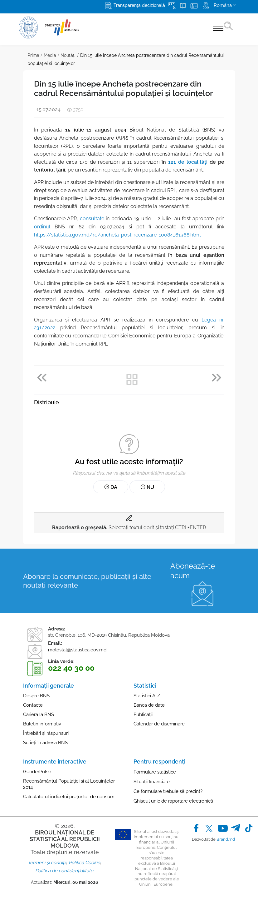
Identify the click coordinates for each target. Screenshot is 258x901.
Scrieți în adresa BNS (45, 742)
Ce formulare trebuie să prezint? (168, 791)
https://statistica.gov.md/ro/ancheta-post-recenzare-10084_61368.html (117, 235)
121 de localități (187, 162)
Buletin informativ (42, 724)
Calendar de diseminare (159, 724)
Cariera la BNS (38, 714)
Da (110, 487)
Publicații (143, 714)
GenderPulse (37, 771)
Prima (33, 55)
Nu (147, 487)
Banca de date (149, 705)
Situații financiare (152, 781)
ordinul (42, 227)
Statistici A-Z (147, 696)
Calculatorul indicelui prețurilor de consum (68, 796)
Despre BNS (36, 696)
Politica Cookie (84, 862)
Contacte (33, 705)
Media (50, 55)
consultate (92, 219)
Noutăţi (68, 55)
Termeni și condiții (47, 862)
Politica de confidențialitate (64, 871)
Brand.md (226, 839)
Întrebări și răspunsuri (46, 733)
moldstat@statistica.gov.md (77, 650)
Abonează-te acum (192, 570)
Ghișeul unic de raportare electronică (173, 801)
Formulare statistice (155, 772)
